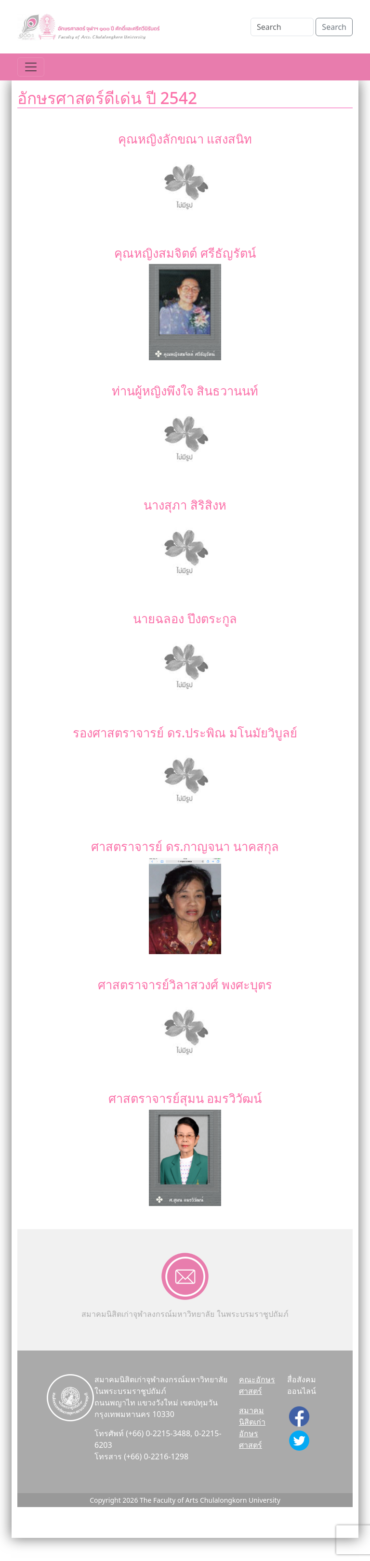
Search (334, 27)
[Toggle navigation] (30, 67)
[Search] (282, 27)
